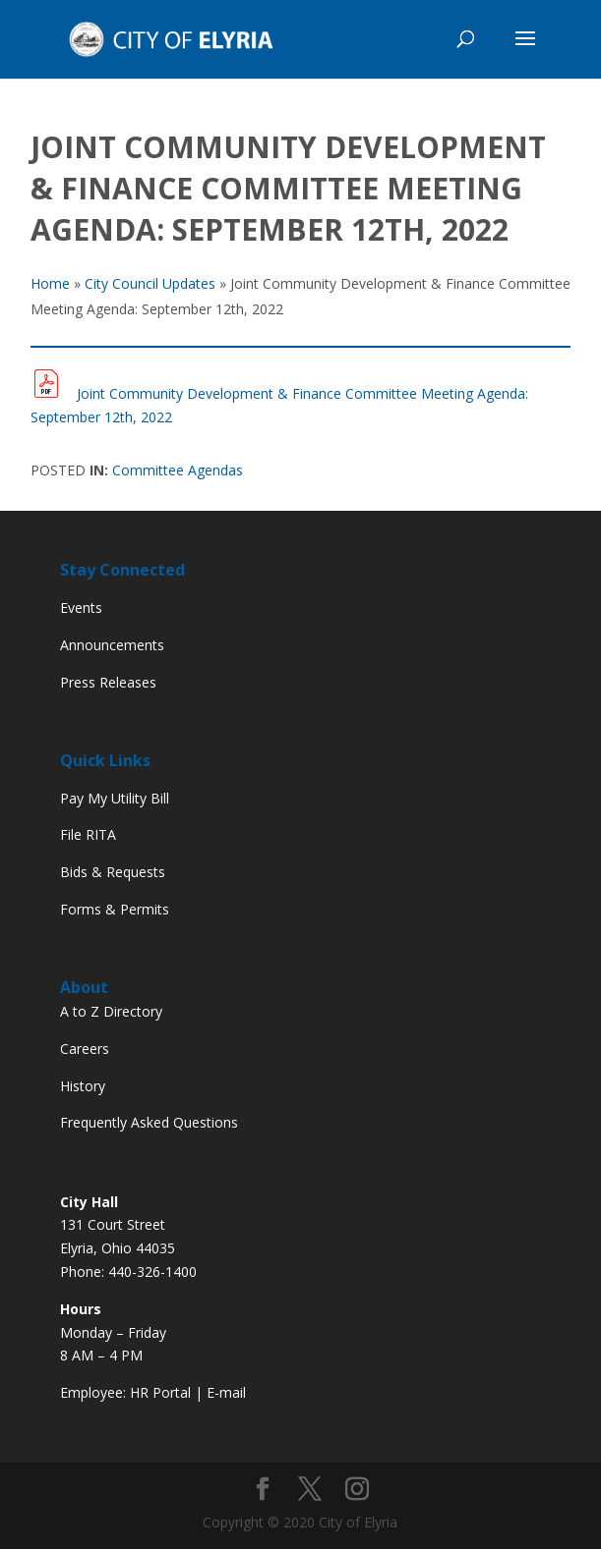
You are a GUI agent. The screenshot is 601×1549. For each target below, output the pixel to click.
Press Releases (108, 682)
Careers (84, 1048)
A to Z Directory (111, 1011)
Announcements (112, 645)
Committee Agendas (177, 470)
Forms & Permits (114, 909)
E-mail (226, 1392)
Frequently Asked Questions (149, 1122)
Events (81, 607)
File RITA (88, 834)
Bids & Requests (112, 871)
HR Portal (160, 1392)
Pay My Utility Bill (114, 798)
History (82, 1086)
